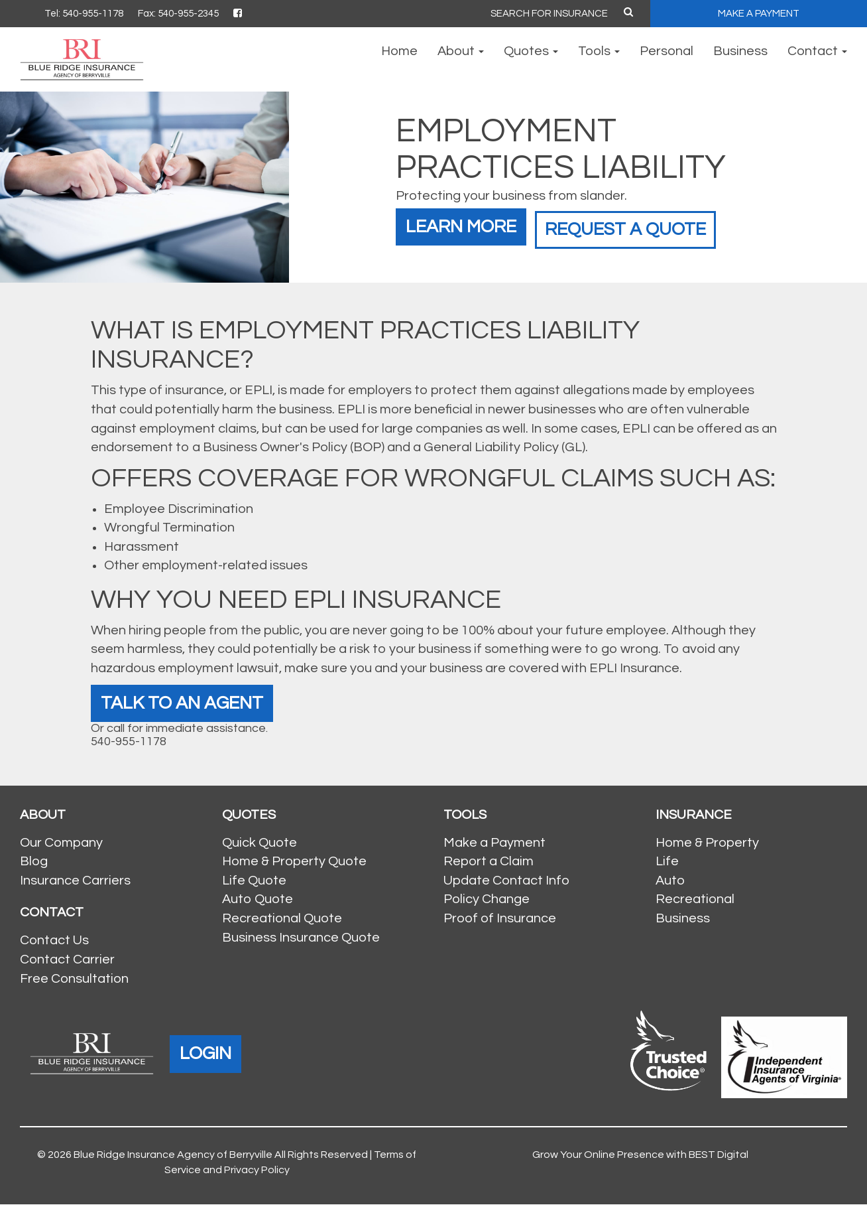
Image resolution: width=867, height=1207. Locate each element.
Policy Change (486, 902)
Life (667, 864)
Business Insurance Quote (301, 940)
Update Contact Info (506, 883)
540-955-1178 (128, 744)
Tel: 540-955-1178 (83, 14)
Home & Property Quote (294, 864)
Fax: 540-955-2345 (178, 14)
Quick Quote (259, 845)
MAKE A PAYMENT (758, 14)
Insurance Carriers (75, 883)
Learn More (467, 224)
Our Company (61, 845)
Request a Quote (648, 224)
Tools (599, 51)
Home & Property (707, 845)
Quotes (531, 51)
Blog (34, 864)
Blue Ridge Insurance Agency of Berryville (173, 1158)
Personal (666, 51)
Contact (817, 51)
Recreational (695, 902)
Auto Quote (257, 902)
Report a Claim (488, 864)
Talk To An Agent (189, 704)
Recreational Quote (282, 921)
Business (740, 51)
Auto (670, 883)
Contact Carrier (67, 962)
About (460, 51)
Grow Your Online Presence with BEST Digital (640, 1158)
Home (399, 51)
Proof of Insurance (499, 921)
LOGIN (208, 1056)
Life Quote (254, 883)
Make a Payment (494, 845)
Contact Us (54, 943)
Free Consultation (74, 981)
